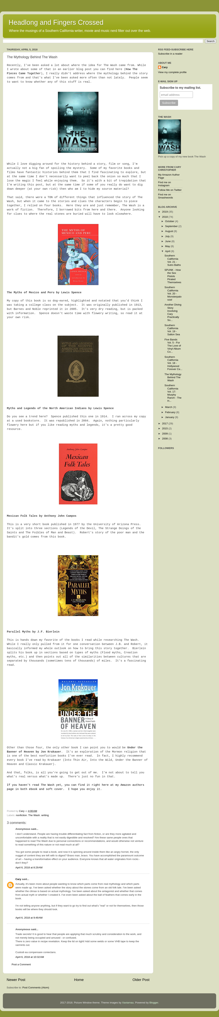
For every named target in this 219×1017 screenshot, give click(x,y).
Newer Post (16, 980)
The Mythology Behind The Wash (173, 377)
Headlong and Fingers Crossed (56, 22)
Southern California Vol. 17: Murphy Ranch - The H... (173, 393)
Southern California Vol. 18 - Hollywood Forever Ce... (173, 363)
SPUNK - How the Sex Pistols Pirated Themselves (173, 276)
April (168, 251)
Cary (18, 879)
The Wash (34, 815)
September (171, 226)
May (168, 246)
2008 (165, 438)
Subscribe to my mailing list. (180, 87)
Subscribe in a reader (170, 53)
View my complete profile (172, 72)
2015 (165, 428)
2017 (165, 423)
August (169, 231)
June (168, 241)
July (167, 236)
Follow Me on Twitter (170, 190)
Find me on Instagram (164, 184)
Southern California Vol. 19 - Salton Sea (172, 330)
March (169, 407)
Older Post (141, 980)
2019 (165, 211)
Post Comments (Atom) (35, 987)
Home (79, 980)
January (170, 417)
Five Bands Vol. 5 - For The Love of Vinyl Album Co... (173, 345)
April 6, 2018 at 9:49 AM (28, 917)
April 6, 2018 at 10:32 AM (29, 957)
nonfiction (21, 815)
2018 (165, 216)
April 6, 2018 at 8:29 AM (28, 867)
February (170, 412)
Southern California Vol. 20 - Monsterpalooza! (173, 293)
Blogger (153, 1002)
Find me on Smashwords (165, 196)
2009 (165, 433)
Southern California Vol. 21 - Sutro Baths (173, 260)
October (170, 221)
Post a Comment (21, 964)
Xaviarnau (128, 1002)
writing (45, 815)
